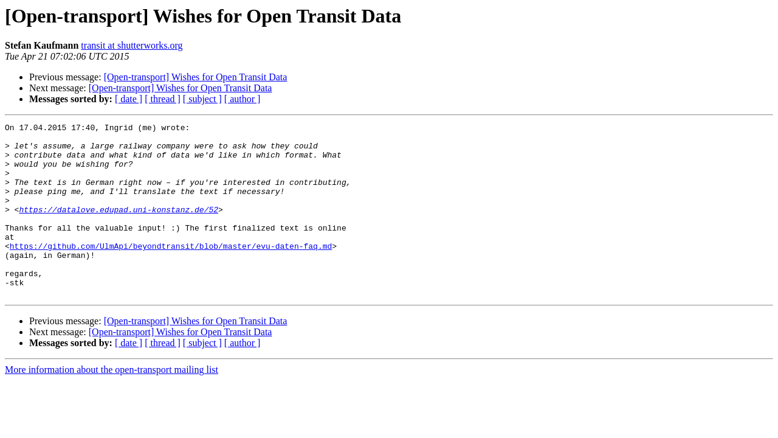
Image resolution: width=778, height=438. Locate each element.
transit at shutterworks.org (131, 45)
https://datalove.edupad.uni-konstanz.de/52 (118, 227)
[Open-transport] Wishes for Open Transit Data (195, 77)
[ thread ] (163, 99)
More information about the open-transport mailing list (111, 404)
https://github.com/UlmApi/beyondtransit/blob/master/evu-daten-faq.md (171, 271)
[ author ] (242, 99)
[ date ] (128, 99)
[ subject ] (202, 99)
